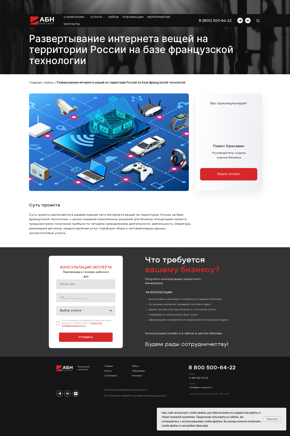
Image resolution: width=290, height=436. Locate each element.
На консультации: (159, 292)
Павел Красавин (228, 146)
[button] (258, 6)
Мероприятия (158, 3)
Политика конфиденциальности (125, 390)
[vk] (248, 6)
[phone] (85, 297)
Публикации (133, 3)
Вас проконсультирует (228, 103)
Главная (35, 82)
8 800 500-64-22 (212, 367)
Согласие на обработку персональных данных (135, 396)
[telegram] (240, 6)
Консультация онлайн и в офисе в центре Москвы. (184, 333)
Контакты (72, 10)
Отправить (86, 337)
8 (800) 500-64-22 (215, 6)
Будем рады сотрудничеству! (186, 344)
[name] (85, 284)
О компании (74, 3)
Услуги (96, 3)
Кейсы (113, 3)
